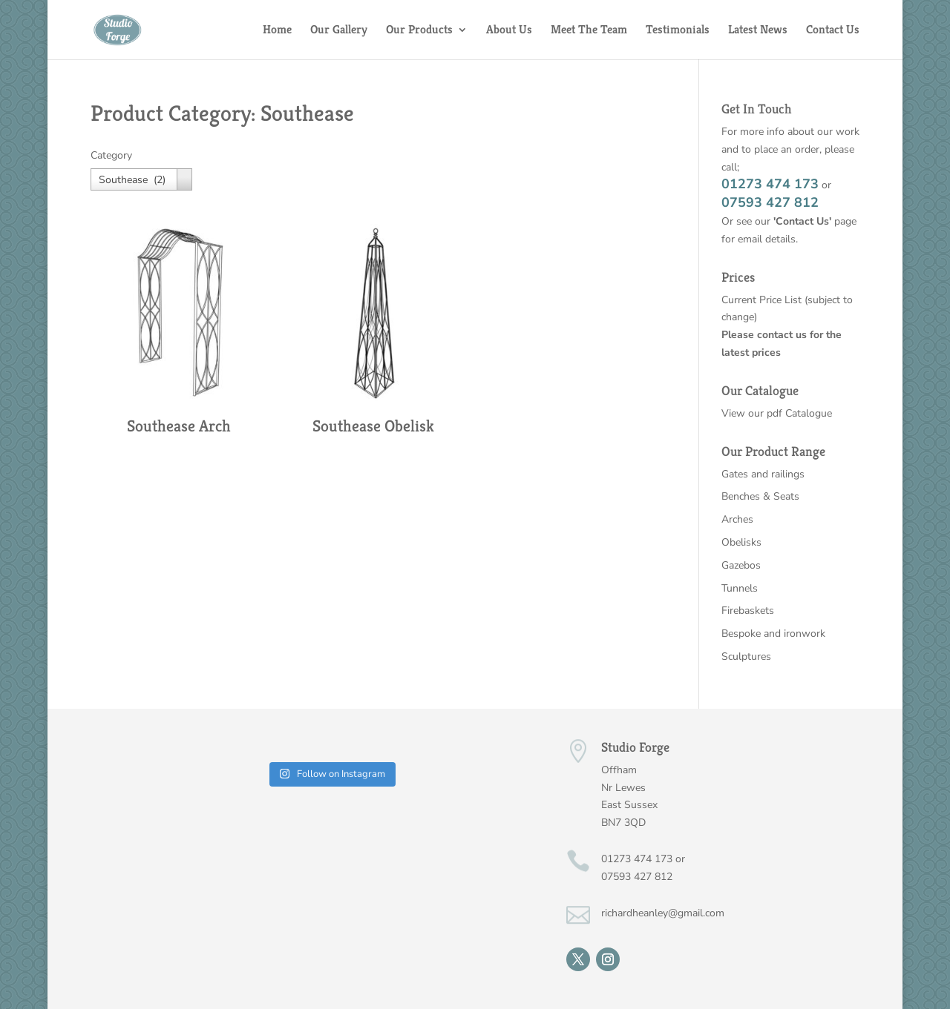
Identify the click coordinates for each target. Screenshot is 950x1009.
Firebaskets (747, 610)
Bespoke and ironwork (773, 633)
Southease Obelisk (373, 426)
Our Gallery (338, 30)
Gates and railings (763, 474)
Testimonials (678, 30)
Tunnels (739, 588)
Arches (737, 519)
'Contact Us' (802, 221)
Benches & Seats (760, 496)
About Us (509, 30)
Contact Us (832, 30)
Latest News (757, 30)
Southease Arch (179, 426)
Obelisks (741, 542)
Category (111, 155)
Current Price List (763, 300)
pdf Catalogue (799, 413)
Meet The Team (589, 30)
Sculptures (746, 656)
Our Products (419, 30)
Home (277, 30)
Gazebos (741, 565)
